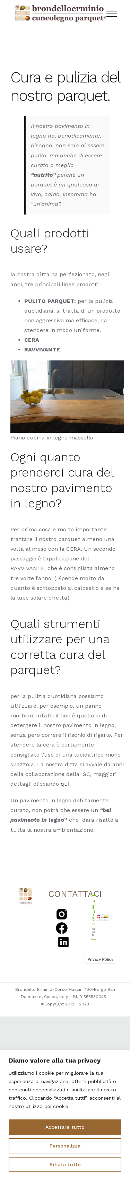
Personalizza (65, 1146)
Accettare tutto (65, 1127)
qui (65, 783)
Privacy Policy (100, 959)
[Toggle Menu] (112, 14)
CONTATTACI (75, 894)
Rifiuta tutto (65, 1164)
